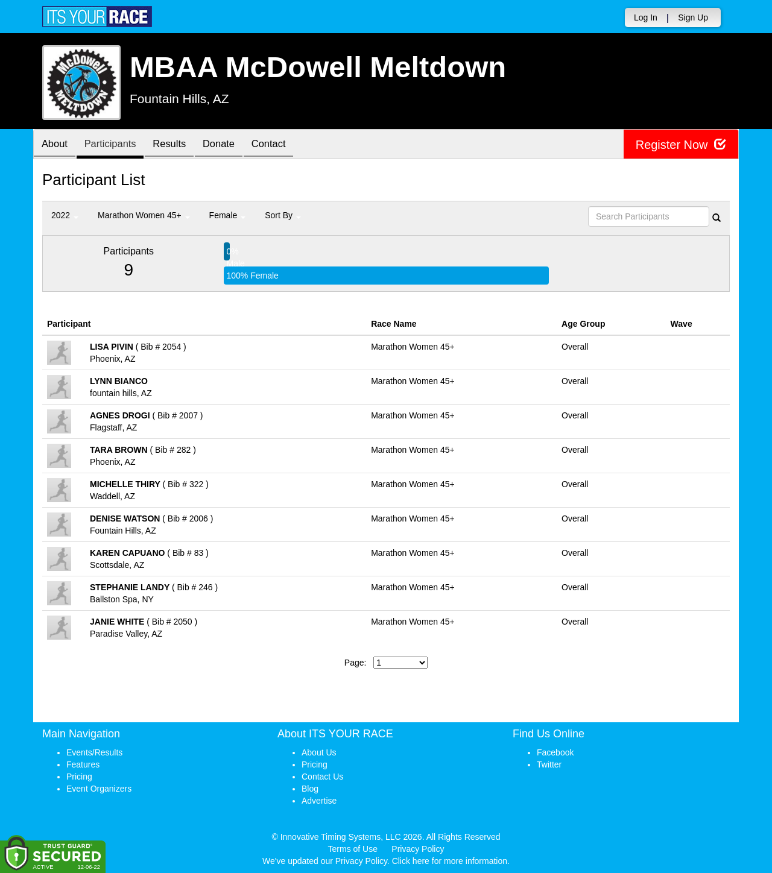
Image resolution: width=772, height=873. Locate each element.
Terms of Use (353, 849)
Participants (115, 145)
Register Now (680, 144)
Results (178, 145)
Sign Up (693, 17)
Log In (645, 17)
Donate (230, 145)
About (56, 145)
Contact (283, 145)
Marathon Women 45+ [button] (144, 215)
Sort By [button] (283, 215)
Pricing (79, 776)
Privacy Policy (417, 849)
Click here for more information (449, 861)
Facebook (555, 752)
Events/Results (94, 752)
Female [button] (227, 215)
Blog (310, 788)
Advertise (319, 800)
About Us (319, 752)
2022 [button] (64, 215)
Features (83, 764)
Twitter (549, 764)
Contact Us (322, 776)
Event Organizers (98, 788)
